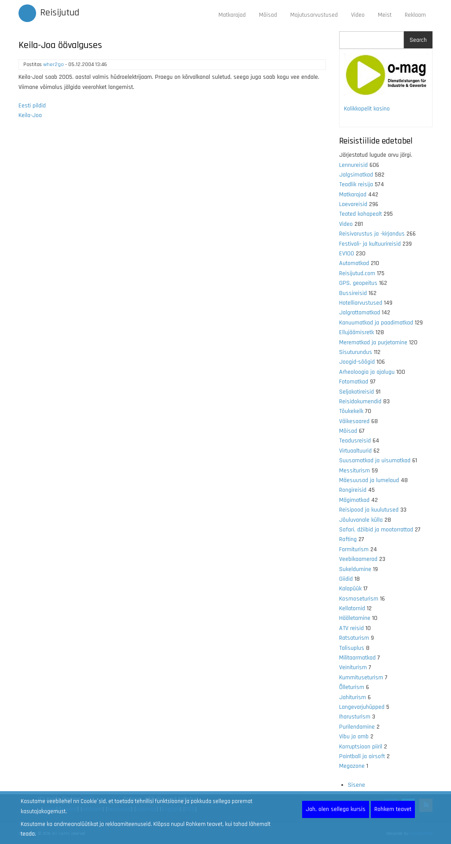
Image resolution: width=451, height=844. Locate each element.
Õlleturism (351, 687)
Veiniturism (353, 667)
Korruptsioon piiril (360, 747)
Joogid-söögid (357, 362)
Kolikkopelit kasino (367, 109)
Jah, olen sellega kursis (336, 809)
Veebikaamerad (358, 559)
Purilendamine (357, 727)
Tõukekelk (351, 411)
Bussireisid (353, 293)
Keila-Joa (30, 115)
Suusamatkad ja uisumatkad (374, 460)
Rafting (348, 539)
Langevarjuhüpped (361, 707)
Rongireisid (352, 490)
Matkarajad (232, 15)
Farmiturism (354, 549)
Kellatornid (352, 608)
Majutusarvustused (314, 15)
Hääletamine (354, 618)
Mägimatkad (354, 500)
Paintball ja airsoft (362, 756)
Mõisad (268, 15)
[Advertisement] (172, 240)
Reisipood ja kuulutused (369, 510)
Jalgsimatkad (356, 175)
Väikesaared (354, 421)
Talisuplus (351, 648)
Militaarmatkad (357, 658)
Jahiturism (352, 697)
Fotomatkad (353, 382)
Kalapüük (350, 589)
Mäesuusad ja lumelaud (369, 480)
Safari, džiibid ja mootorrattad (376, 530)
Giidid (346, 579)
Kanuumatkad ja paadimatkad (376, 323)
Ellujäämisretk (356, 332)
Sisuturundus (355, 352)
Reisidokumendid (360, 401)
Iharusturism (354, 717)
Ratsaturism (354, 638)
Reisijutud (59, 13)
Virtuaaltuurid (355, 451)
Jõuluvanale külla (361, 520)
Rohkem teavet (392, 809)
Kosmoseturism (358, 599)
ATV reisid (351, 628)
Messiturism (354, 471)
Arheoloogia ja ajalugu (367, 372)
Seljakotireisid (356, 392)
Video (358, 15)
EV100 (346, 254)
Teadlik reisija (356, 184)
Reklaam (415, 15)
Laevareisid (353, 204)
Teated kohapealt (360, 214)
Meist (385, 15)
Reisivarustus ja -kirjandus (372, 234)
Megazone (352, 766)
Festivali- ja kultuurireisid (370, 244)
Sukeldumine (355, 569)
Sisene (356, 785)
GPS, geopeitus (358, 283)
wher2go (53, 64)
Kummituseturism (361, 678)
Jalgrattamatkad (359, 313)
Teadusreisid (355, 441)
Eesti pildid (32, 106)
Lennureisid (353, 165)
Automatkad (354, 263)
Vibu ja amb (354, 737)
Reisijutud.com (357, 273)
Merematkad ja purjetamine (373, 342)
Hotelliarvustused (360, 303)
